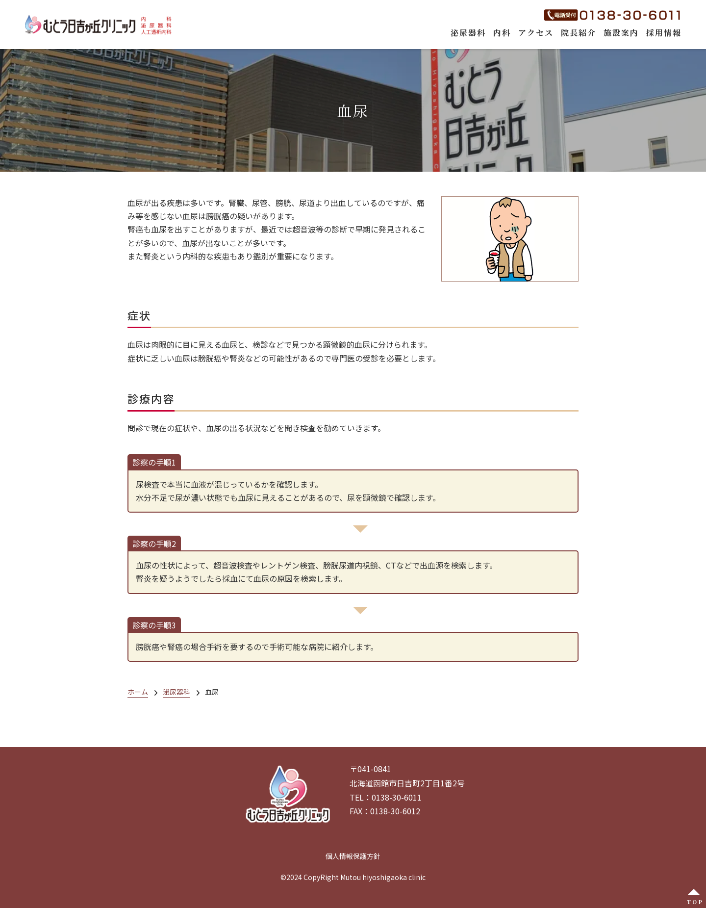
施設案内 (621, 32)
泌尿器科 (468, 32)
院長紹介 (578, 32)
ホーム (137, 692)
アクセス (536, 32)
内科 (502, 32)
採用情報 (663, 32)
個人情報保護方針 (353, 856)
